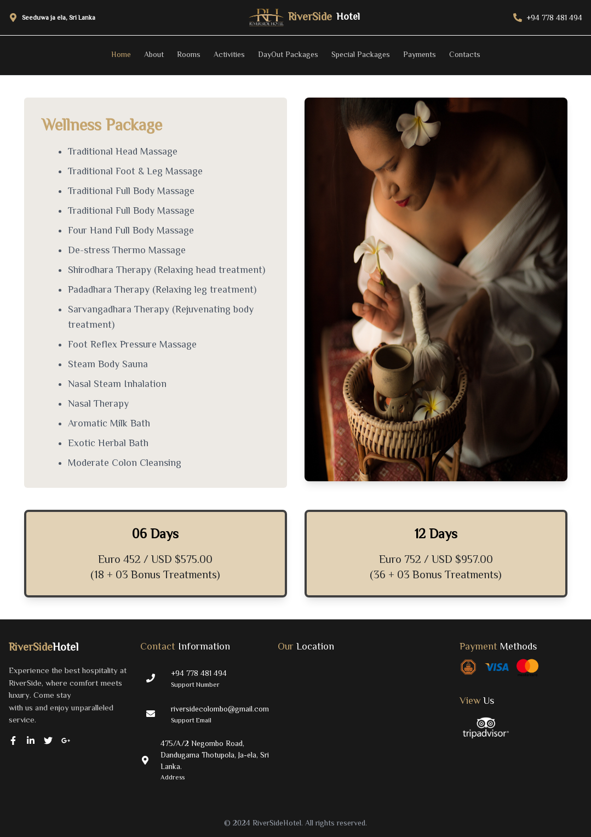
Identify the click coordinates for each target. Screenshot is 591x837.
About (154, 54)
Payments (419, 54)
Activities (229, 54)
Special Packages (360, 54)
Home (121, 54)
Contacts (464, 54)
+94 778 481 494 (199, 673)
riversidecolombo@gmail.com (220, 708)
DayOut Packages (288, 54)
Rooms (188, 54)
